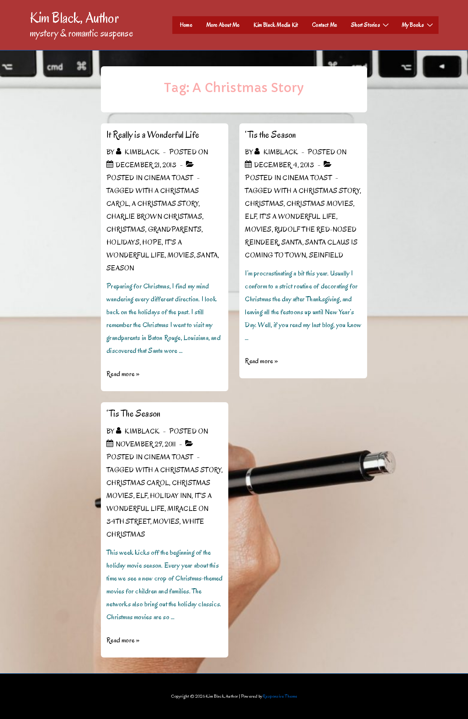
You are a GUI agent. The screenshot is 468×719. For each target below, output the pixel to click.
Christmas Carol (137, 483)
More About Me (223, 25)
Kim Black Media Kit (275, 25)
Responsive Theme (280, 696)
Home (186, 25)
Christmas (125, 229)
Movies (181, 255)
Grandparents (174, 229)
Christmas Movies (319, 203)
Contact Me (324, 25)
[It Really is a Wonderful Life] (146, 165)
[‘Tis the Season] (284, 165)
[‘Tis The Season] (146, 444)
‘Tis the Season (270, 135)
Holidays (123, 242)
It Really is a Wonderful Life (152, 135)
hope (152, 242)
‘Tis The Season (133, 413)
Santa (207, 255)
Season (120, 268)
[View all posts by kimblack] (138, 152)
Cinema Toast (168, 178)
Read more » (123, 374)
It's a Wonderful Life (297, 216)
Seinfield (326, 255)
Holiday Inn (170, 496)
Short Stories (371, 25)
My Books (418, 25)
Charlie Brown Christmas (154, 216)
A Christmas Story (165, 203)
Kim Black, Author (74, 17)
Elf (250, 216)
